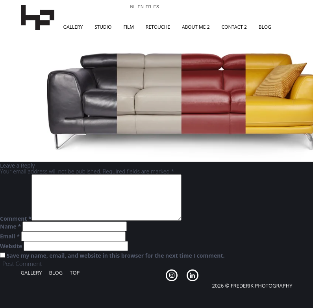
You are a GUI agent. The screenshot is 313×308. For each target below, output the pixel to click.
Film (128, 27)
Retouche (158, 27)
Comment (15, 218)
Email (10, 236)
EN (141, 7)
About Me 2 (196, 27)
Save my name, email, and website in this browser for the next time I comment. (116, 255)
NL (133, 7)
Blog (265, 27)
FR (149, 7)
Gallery (73, 27)
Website (11, 246)
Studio (102, 27)
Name (10, 226)
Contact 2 (234, 27)
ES (156, 7)
